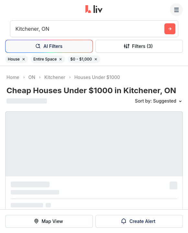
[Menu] (176, 9)
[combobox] (16, 29)
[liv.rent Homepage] (94, 9)
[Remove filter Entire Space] (60, 59)
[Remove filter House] (23, 59)
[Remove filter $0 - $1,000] (96, 59)
